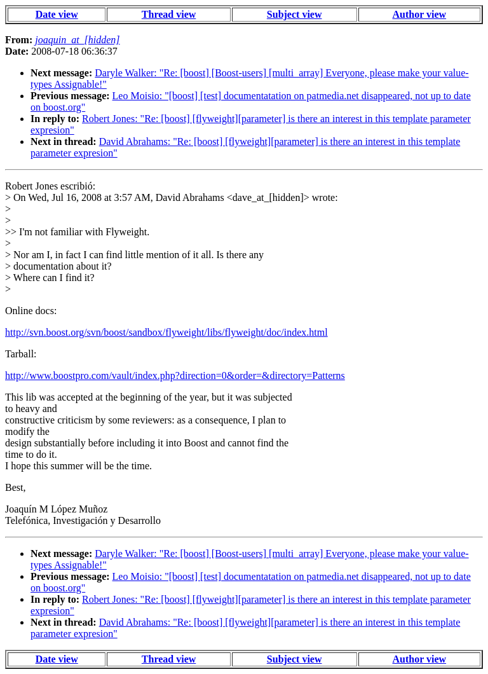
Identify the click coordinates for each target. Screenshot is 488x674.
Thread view (169, 14)
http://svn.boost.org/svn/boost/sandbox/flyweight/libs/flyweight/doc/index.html (166, 332)
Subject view (294, 14)
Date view (57, 14)
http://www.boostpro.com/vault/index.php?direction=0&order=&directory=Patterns (175, 375)
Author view (420, 14)
